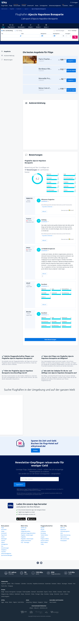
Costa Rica (29, 583)
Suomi (61, 594)
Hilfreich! (44, 211)
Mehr (71, 5)
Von (2, 33)
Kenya (6, 602)
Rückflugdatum (56, 33)
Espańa (46, 591)
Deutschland (40, 591)
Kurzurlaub (17, 5)
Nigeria (15, 602)
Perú (74, 583)
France (50, 591)
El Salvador (17, 583)
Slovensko (56, 594)
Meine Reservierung (65, 535)
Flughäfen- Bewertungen (27, 538)
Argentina (3, 583)
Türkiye (45, 602)
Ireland (64, 591)
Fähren (3, 542)
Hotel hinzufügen (60, 30)
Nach (22, 33)
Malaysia (35, 602)
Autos (36, 5)
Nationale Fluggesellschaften (28, 533)
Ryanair (42, 527)
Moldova (11, 594)
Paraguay (10, 586)
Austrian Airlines (45, 540)
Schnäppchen (44, 5)
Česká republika (26, 591)
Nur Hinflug (19, 30)
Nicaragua (64, 583)
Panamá (70, 583)
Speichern (19, 484)
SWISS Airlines (44, 542)
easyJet (42, 537)
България (19, 591)
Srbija (42, 594)
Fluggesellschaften (25, 531)
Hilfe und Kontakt (64, 538)
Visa (2, 546)
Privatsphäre (63, 540)
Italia (68, 591)
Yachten (3, 540)
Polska (32, 594)
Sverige (51, 594)
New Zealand (53, 602)
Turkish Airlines (44, 535)
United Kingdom (5, 596)
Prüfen (35, 450)
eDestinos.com (43, 608)
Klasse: (69, 30)
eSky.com (36, 608)
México (59, 583)
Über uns (62, 527)
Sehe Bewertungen (50, 339)
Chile (12, 583)
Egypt (2, 602)
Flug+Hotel (4, 5)
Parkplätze (3, 550)
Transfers (65, 5)
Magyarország (4, 594)
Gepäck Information (26, 540)
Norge (22, 594)
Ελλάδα (55, 591)
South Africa (21, 602)
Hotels (2, 537)
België (2, 591)
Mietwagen (4, 538)
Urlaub (24, 5)
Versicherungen (5, 548)
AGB (61, 533)
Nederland (17, 594)
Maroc (10, 602)
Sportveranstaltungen (6, 555)
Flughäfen (23, 537)
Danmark (33, 591)
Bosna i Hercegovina (10, 591)
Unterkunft (30, 5)
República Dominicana (38, 583)
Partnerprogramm (65, 531)
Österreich (27, 594)
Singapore (40, 602)
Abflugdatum (43, 33)
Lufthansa (43, 531)
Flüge (10, 5)
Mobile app (23, 527)
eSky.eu (31, 608)
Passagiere (67, 33)
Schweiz (66, 594)
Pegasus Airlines (45, 538)
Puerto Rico (4, 586)
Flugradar (23, 529)
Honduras (54, 583)
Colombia (23, 583)
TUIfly (42, 544)
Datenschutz (63, 537)
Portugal (37, 594)
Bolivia (8, 583)
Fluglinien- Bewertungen (27, 535)
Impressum (63, 529)
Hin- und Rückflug (8, 30)
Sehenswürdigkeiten (55, 5)
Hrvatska (59, 591)
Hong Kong (29, 602)
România (46, 594)
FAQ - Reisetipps (25, 542)
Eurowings (43, 533)
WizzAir (42, 529)
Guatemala (48, 583)
